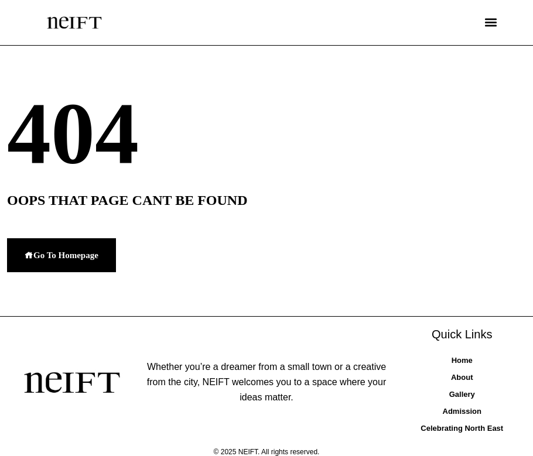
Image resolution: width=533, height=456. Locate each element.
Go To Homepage (61, 255)
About (462, 377)
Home (462, 360)
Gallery (462, 394)
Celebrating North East (462, 428)
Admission (462, 411)
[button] (490, 22)
